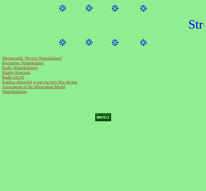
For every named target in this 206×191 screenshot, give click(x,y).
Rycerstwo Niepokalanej (23, 63)
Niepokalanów (14, 91)
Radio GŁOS (13, 77)
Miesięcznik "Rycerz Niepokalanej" (32, 58)
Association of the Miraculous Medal (33, 87)
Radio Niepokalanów (20, 68)
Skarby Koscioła (16, 72)
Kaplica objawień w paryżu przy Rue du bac (39, 82)
